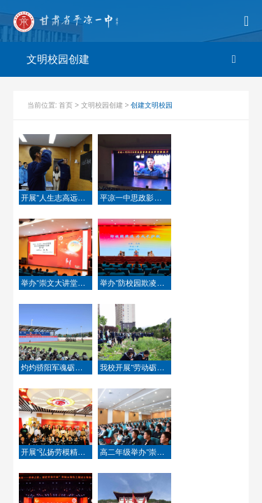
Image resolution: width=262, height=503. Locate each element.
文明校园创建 (103, 105)
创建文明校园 (152, 105)
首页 (67, 105)
